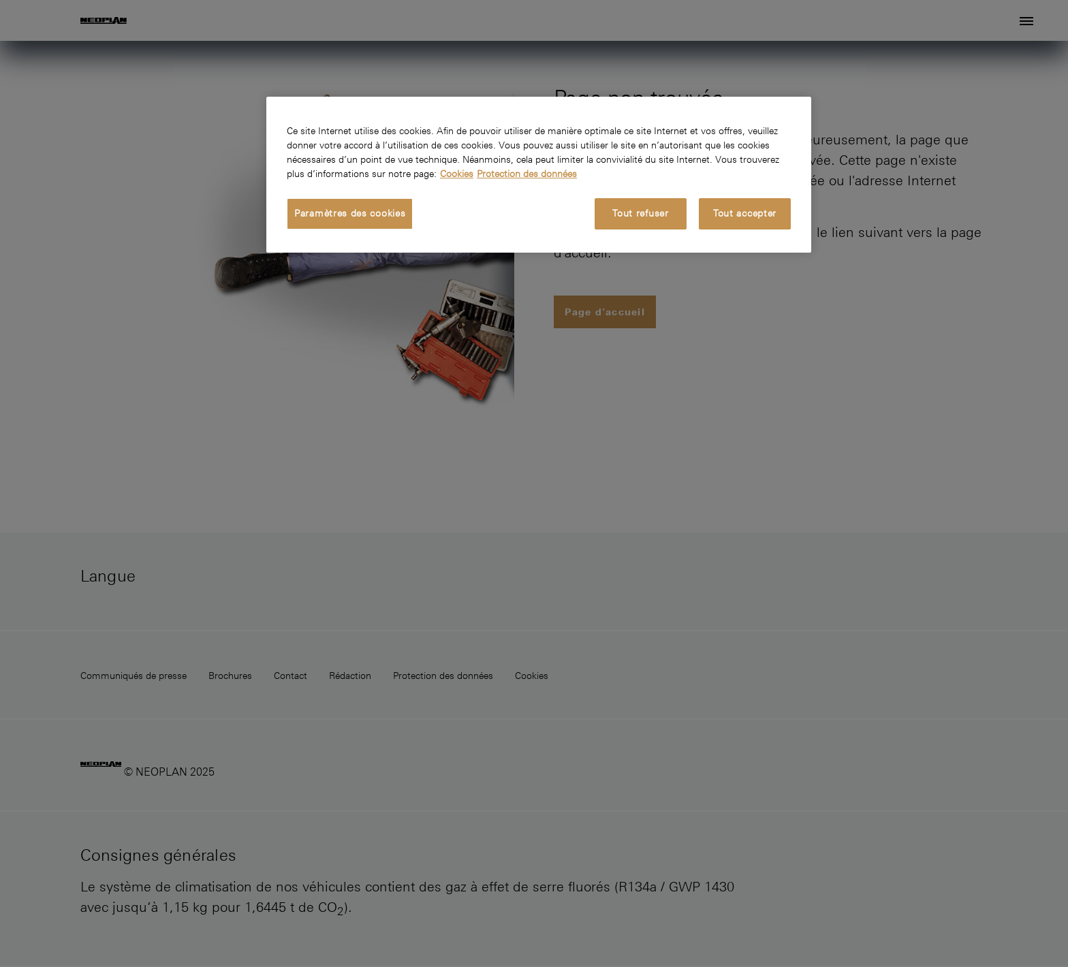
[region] (538, 175)
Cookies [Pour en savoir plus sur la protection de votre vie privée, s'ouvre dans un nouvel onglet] (456, 173)
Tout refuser (640, 213)
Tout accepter (744, 213)
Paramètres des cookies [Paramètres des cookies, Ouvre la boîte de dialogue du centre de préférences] (349, 213)
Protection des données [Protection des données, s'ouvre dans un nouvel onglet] (527, 173)
